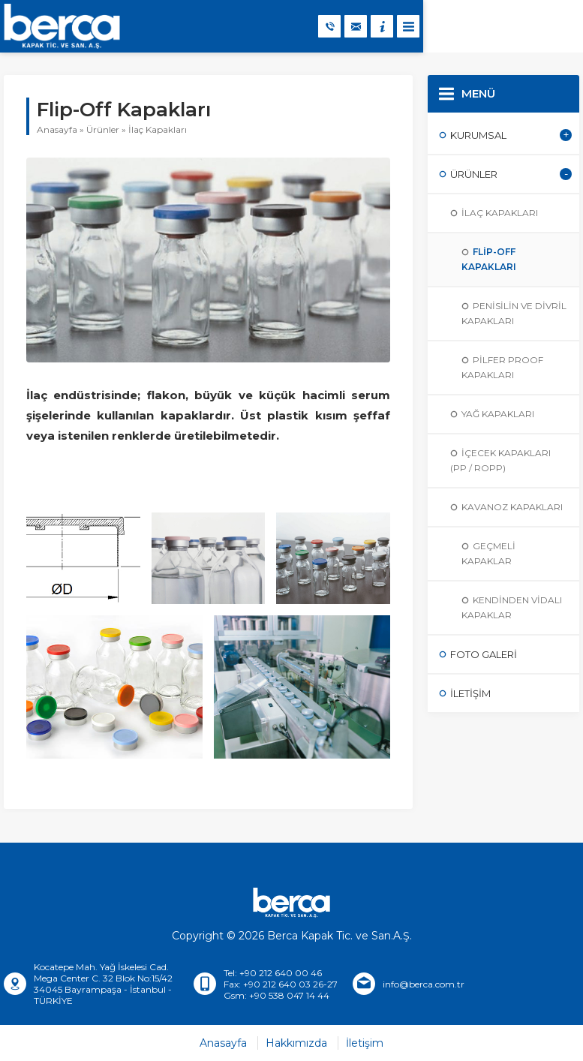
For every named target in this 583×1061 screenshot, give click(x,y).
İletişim (364, 1043)
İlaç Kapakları (157, 129)
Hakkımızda (296, 1043)
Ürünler (102, 129)
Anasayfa (57, 129)
